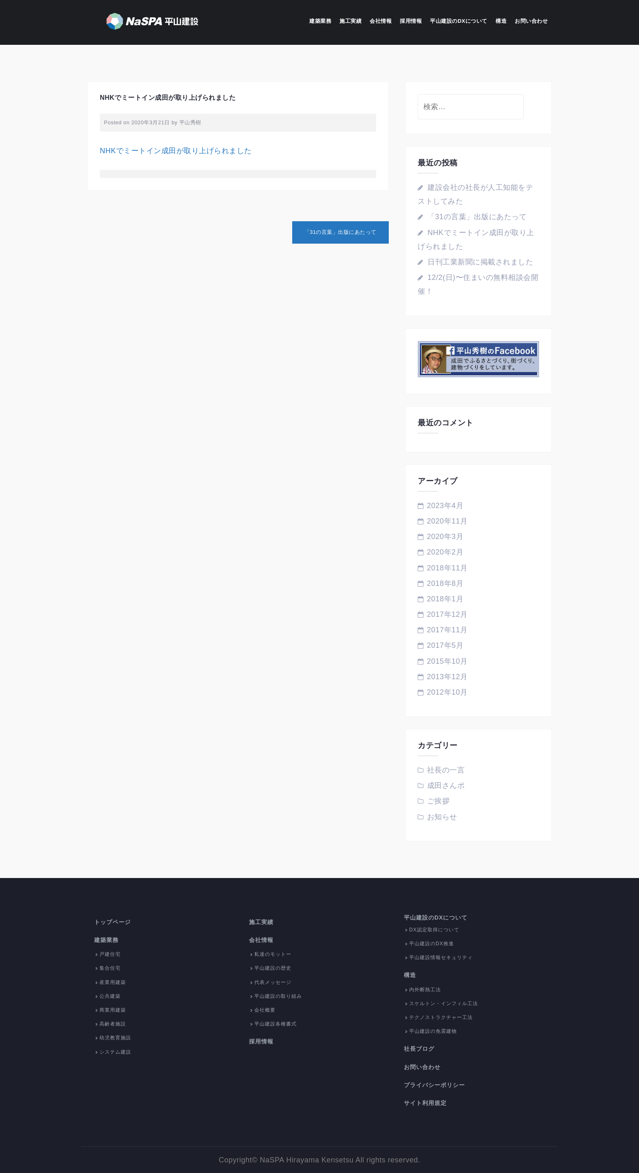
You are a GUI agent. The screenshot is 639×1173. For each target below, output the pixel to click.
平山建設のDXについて (458, 21)
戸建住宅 (110, 954)
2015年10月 (447, 661)
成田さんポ (446, 785)
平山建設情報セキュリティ (441, 957)
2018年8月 (445, 583)
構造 (501, 21)
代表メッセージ (272, 982)
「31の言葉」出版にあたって (340, 232)
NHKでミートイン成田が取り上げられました (176, 151)
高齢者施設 (112, 1024)
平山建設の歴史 (272, 968)
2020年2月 (445, 552)
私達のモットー (272, 954)
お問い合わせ (531, 21)
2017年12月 (447, 614)
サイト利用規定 (425, 1103)
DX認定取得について (434, 930)
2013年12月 (447, 677)
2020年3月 (445, 537)
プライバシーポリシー (434, 1085)
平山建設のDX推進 (431, 943)
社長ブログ (419, 1048)
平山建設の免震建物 (433, 1031)
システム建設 (115, 1052)
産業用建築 (112, 982)
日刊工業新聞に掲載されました (480, 262)
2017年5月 (445, 645)
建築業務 (320, 21)
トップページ (112, 922)
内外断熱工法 (425, 990)
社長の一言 (446, 770)
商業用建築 (112, 1010)
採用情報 (411, 21)
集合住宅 (110, 968)
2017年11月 (447, 630)
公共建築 (110, 996)
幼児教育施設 (115, 1038)
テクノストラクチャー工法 (441, 1017)
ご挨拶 (438, 801)
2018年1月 (445, 599)
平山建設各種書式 (275, 1024)
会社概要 (264, 1010)
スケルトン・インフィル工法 (443, 1003)
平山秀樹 (190, 122)
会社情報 (381, 21)
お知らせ (442, 817)
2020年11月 (447, 521)
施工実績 (350, 21)
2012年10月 (447, 692)
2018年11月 (447, 568)
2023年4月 (445, 506)
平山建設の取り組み (278, 996)
